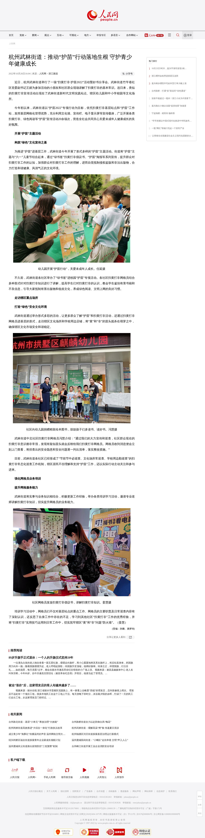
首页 (11, 35)
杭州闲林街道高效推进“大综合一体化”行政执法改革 (35, 728)
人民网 (12, 44)
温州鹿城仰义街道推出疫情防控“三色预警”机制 (33, 746)
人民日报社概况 (35, 791)
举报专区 (101, 35)
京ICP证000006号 (144, 814)
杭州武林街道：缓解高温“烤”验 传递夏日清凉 (95, 728)
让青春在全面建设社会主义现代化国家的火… (172, 136)
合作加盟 (100, 791)
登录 (189, 35)
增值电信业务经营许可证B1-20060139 (98, 808)
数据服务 (125, 791)
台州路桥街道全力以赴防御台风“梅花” (91, 722)
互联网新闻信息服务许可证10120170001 (61, 808)
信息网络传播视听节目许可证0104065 (42, 814)
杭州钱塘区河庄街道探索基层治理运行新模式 (95, 734)
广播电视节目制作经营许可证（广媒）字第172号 (140, 808)
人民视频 (84, 771)
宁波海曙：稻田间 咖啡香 (163, 113)
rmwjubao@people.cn (142, 803)
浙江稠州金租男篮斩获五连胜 (165, 76)
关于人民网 (51, 791)
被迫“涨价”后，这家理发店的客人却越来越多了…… (42, 685)
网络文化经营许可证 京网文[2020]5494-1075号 (81, 814)
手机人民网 (49, 771)
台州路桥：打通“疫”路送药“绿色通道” (169, 91)
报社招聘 (65, 791)
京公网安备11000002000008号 (167, 814)
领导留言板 (67, 771)
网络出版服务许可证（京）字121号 (119, 814)
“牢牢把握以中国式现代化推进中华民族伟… (172, 121)
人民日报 (15, 771)
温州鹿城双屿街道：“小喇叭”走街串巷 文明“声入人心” (100, 740)
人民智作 (119, 771)
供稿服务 (113, 791)
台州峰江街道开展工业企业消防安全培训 (93, 746)
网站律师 (148, 791)
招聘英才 (76, 791)
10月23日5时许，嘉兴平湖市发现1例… (169, 68)
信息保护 (160, 791)
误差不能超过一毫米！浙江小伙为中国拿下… (172, 98)
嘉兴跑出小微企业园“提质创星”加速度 (169, 106)
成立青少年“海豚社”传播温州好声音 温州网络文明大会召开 (39, 734)
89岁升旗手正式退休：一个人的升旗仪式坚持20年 (41, 657)
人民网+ (32, 771)
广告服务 (88, 791)
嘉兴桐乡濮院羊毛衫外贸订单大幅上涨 (169, 83)
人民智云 (102, 771)
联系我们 (172, 791)
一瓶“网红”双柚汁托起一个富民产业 (168, 128)
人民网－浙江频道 (48, 73)
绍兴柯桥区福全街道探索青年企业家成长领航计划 (34, 740)
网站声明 (137, 791)
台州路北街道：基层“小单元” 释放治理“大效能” (33, 722)
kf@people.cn (76, 803)
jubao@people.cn (131, 797)
